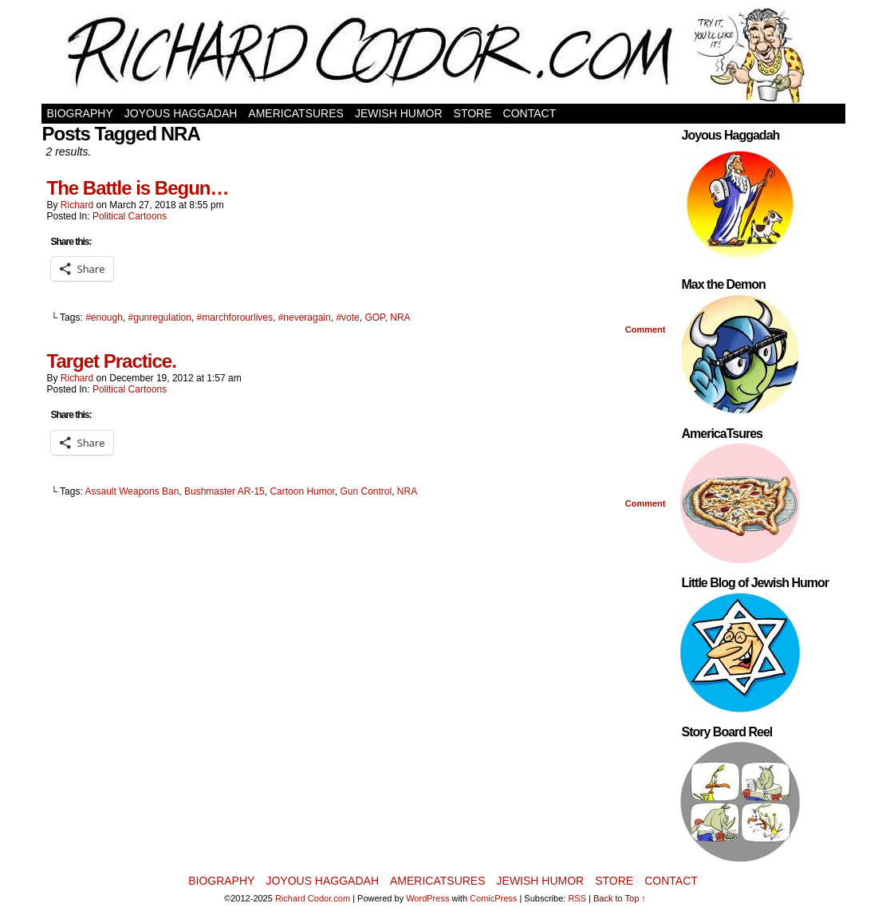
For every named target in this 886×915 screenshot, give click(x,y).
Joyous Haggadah (181, 113)
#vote (347, 317)
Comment (645, 329)
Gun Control (366, 491)
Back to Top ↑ (619, 898)
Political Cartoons (130, 216)
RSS (577, 898)
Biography (80, 113)
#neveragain (304, 317)
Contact (530, 113)
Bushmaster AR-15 (224, 491)
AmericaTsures (296, 113)
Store (473, 113)
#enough (104, 317)
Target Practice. (111, 361)
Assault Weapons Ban (132, 491)
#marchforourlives (235, 317)
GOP (374, 317)
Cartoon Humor (302, 491)
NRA (400, 317)
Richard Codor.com (312, 898)
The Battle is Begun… (138, 188)
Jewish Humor (399, 113)
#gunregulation (159, 317)
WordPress (427, 898)
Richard (77, 205)
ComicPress (493, 898)
